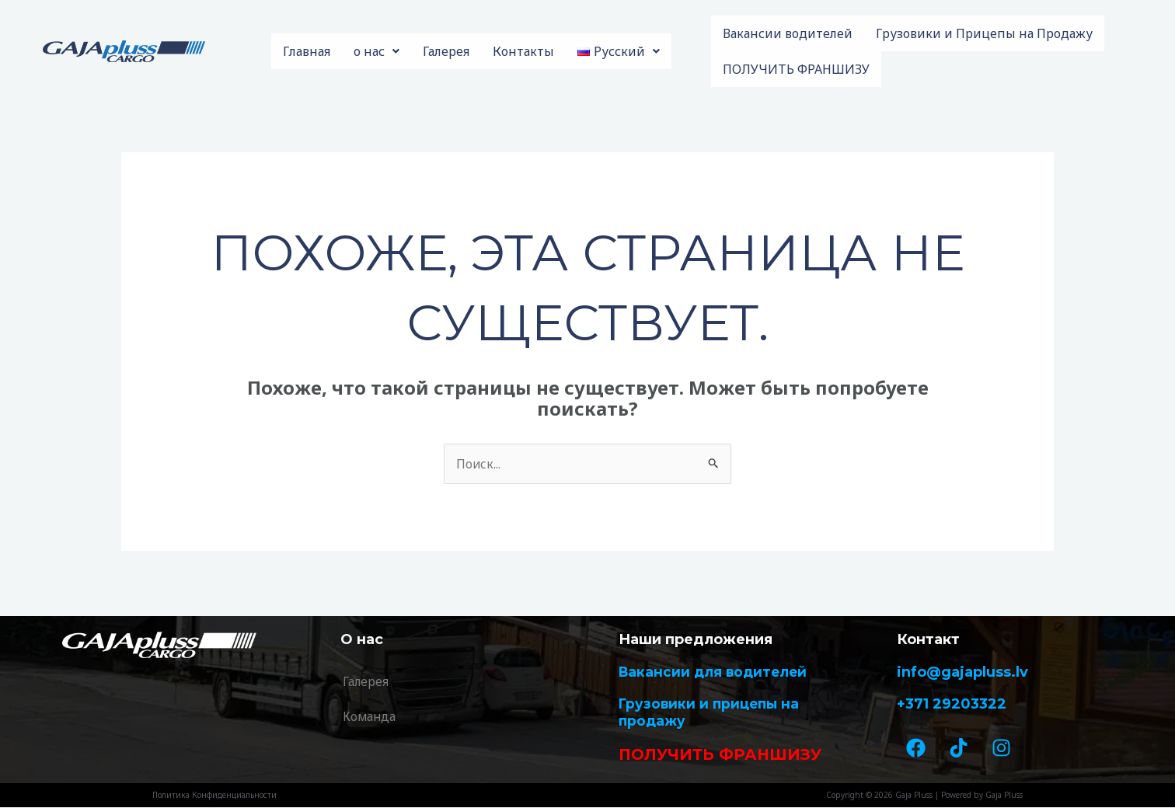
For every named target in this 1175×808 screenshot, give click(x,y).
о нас (376, 51)
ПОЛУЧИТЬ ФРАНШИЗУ (796, 69)
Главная (306, 51)
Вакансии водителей (787, 33)
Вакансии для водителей (715, 672)
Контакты (523, 51)
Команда (370, 717)
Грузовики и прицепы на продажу (712, 713)
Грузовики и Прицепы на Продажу (984, 33)
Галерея (446, 51)
